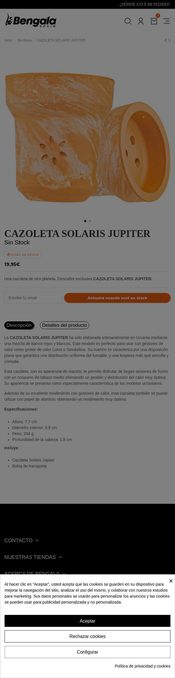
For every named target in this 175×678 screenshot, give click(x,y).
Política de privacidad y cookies (142, 666)
